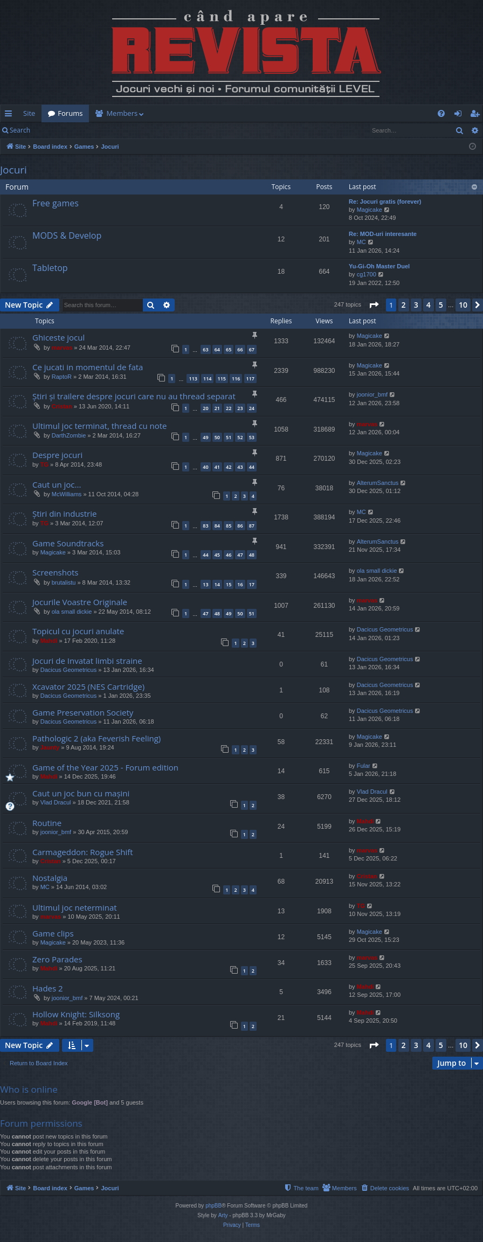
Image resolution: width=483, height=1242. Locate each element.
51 (228, 437)
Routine (46, 822)
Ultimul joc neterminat (74, 907)
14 (217, 584)
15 (228, 584)
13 (205, 584)
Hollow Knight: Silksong (76, 1014)
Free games (55, 203)
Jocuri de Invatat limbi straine (87, 660)
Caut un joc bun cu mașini (80, 793)
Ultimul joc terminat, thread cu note (99, 425)
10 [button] (463, 305)
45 (217, 554)
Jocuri (13, 170)
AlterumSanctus (378, 483)
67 (251, 349)
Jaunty (49, 747)
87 (251, 525)
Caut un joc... (56, 484)
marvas (62, 347)
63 (205, 349)
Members (121, 113)
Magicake (369, 209)
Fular (363, 765)
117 (250, 378)
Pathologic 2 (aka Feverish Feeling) (96, 738)
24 (251, 408)
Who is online (29, 1089)
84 (217, 525)
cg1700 (366, 274)
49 (205, 437)
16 (240, 584)
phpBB (213, 1206)
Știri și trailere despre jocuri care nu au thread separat (134, 396)
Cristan (62, 406)
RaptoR (62, 376)
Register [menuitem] (477, 115)
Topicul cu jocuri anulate (78, 631)
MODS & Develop (66, 235)
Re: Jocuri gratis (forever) (385, 201)
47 (240, 554)
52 (240, 437)
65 (228, 349)
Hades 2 (47, 988)
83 (205, 525)
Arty (223, 1215)
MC (361, 242)
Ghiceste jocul (58, 337)
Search (20, 130)
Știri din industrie (64, 513)
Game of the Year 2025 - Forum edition (105, 767)
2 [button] (404, 305)
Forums (70, 113)
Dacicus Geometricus (385, 629)
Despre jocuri (57, 454)
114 (207, 378)
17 (251, 584)
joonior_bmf (372, 394)
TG (44, 464)
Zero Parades (57, 959)
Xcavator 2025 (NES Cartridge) (88, 686)
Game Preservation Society (82, 712)
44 (251, 466)
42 (228, 466)
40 (205, 466)
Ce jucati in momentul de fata (87, 367)
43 (240, 466)
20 (205, 408)
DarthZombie (69, 435)
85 (228, 525)
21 (217, 408)
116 (236, 378)
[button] (373, 305)
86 (240, 525)
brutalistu (64, 582)
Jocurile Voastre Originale (79, 601)
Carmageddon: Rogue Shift (82, 851)
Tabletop (50, 268)
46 (228, 554)
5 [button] (441, 305)
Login (54, 130)
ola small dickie (377, 570)
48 (251, 554)
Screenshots (55, 572)
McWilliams (67, 494)
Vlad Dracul (55, 802)
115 (222, 378)
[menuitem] (274, 113)
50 (217, 437)
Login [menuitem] (460, 115)
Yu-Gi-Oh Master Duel (379, 266)
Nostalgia (49, 877)
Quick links (10, 115)
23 (240, 408)
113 (193, 378)
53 (251, 437)
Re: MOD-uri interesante (383, 234)
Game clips (53, 933)
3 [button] (416, 305)
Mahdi (49, 640)
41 (217, 466)
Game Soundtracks (68, 543)
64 (217, 349)
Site (29, 113)
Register (90, 130)
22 (228, 408)
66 (240, 349)
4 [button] (428, 305)
